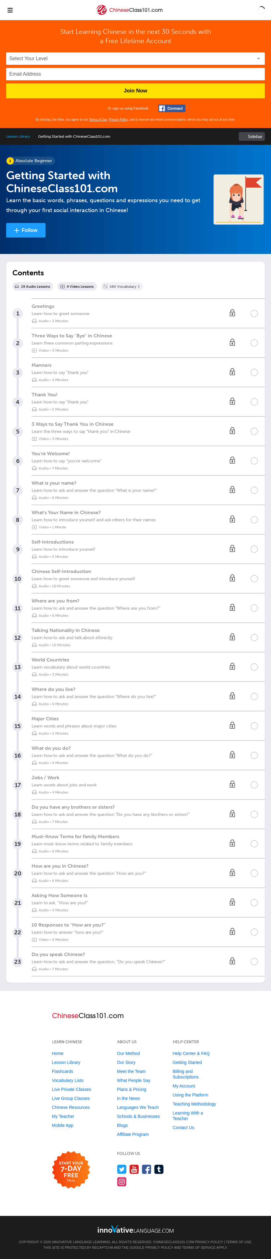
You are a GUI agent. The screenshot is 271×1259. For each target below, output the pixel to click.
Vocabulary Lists (68, 1080)
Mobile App (62, 1125)
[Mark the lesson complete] (254, 313)
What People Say (134, 1080)
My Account (184, 1085)
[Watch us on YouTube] (134, 1169)
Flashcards (62, 1071)
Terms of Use (98, 119)
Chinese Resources (71, 1107)
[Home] (130, 14)
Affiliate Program (133, 1134)
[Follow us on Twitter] (122, 1169)
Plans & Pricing (131, 1089)
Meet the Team (131, 1071)
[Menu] (10, 10)
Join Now (135, 91)
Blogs (122, 1125)
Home (57, 1053)
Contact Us (183, 1127)
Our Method (128, 1053)
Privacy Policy (118, 119)
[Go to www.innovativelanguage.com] (136, 1229)
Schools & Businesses (138, 1116)
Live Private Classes (71, 1089)
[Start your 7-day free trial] (71, 1170)
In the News (128, 1098)
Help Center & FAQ (191, 1053)
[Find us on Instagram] (122, 1181)
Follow (29, 230)
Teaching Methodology (194, 1103)
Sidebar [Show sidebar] (255, 136)
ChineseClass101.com (173, 1242)
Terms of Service (199, 1247)
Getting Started (187, 1062)
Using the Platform (190, 1094)
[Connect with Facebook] (172, 108)
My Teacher (63, 1116)
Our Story (126, 1062)
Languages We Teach (138, 1107)
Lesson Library (18, 136)
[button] (261, 10)
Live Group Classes (71, 1098)
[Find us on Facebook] (146, 1169)
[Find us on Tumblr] (159, 1169)
